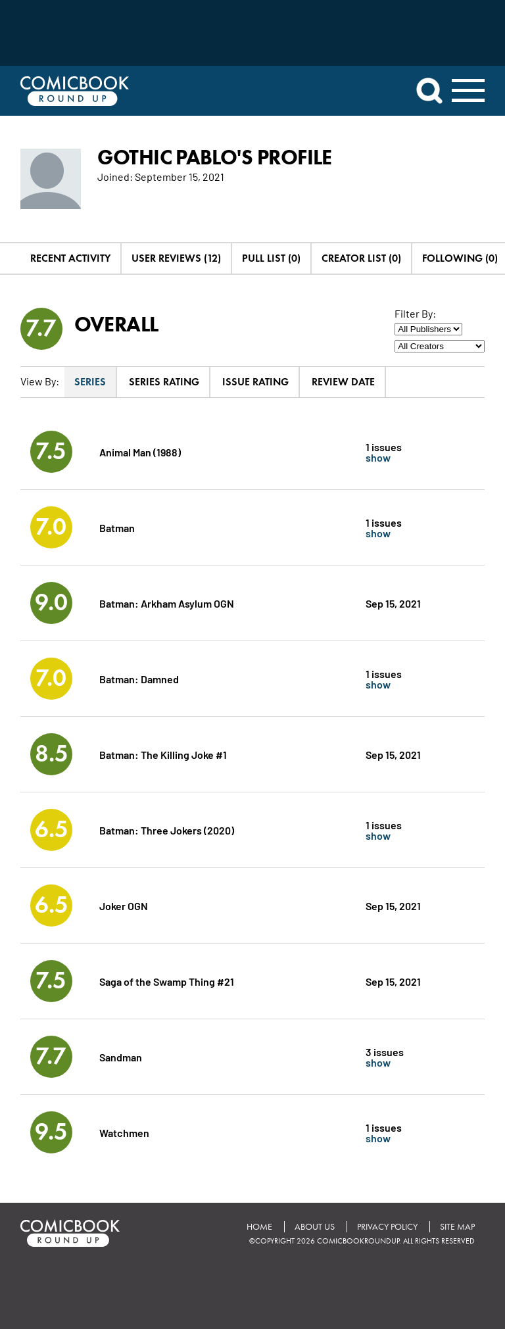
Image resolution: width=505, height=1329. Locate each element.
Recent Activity (70, 258)
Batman (117, 527)
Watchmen (124, 1132)
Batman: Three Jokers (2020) (166, 829)
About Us (315, 1226)
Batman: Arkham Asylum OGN (166, 603)
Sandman (120, 1056)
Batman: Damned (139, 678)
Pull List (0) (271, 258)
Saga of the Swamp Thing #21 (166, 981)
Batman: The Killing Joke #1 (163, 754)
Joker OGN (123, 905)
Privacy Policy (387, 1226)
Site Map (457, 1226)
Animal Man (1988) (140, 451)
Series (90, 381)
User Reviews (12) (176, 258)
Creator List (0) (361, 258)
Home (259, 1226)
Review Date (343, 381)
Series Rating (164, 381)
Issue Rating (255, 381)
